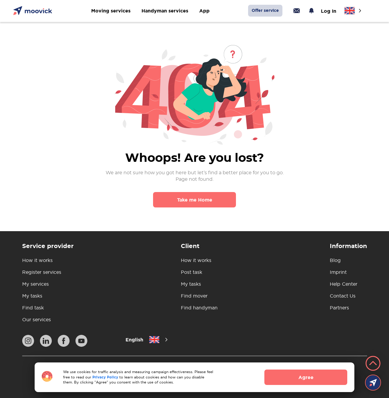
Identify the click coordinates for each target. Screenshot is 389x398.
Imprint (338, 272)
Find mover (194, 295)
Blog (335, 260)
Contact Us (343, 295)
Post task (191, 272)
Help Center (343, 284)
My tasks (32, 295)
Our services (36, 319)
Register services (41, 272)
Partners (339, 307)
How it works (37, 260)
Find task (33, 307)
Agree (306, 377)
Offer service (265, 10)
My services (35, 284)
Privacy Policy (105, 377)
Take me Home (194, 199)
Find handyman (199, 307)
